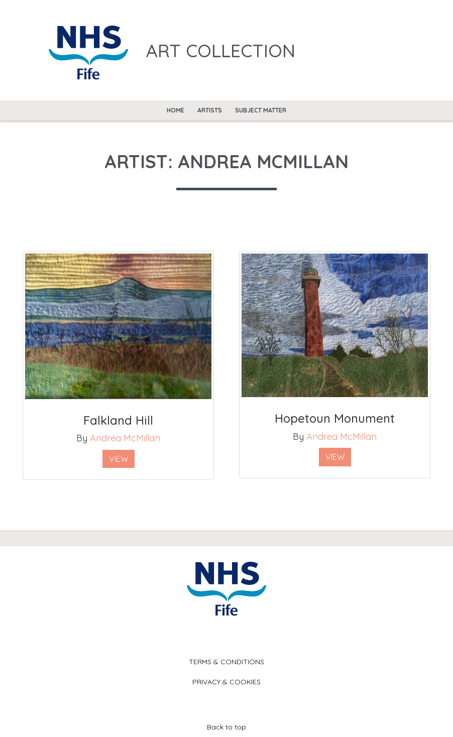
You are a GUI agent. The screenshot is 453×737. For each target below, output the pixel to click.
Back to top (226, 726)
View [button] (118, 459)
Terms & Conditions (226, 661)
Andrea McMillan (125, 438)
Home (175, 110)
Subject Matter (260, 110)
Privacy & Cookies (226, 681)
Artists (209, 110)
